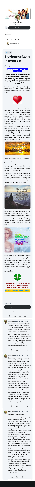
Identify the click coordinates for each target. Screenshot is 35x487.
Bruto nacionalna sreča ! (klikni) (17, 291)
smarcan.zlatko (14, 43)
